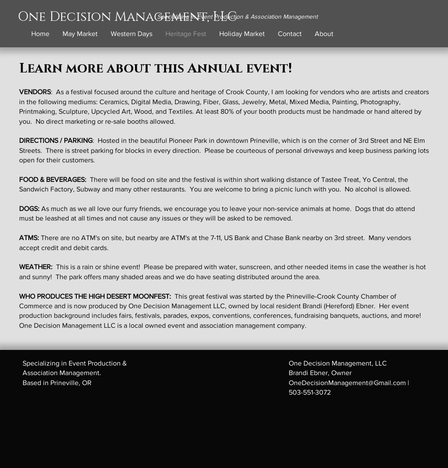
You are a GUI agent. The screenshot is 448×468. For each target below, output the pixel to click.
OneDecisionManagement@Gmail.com (347, 382)
